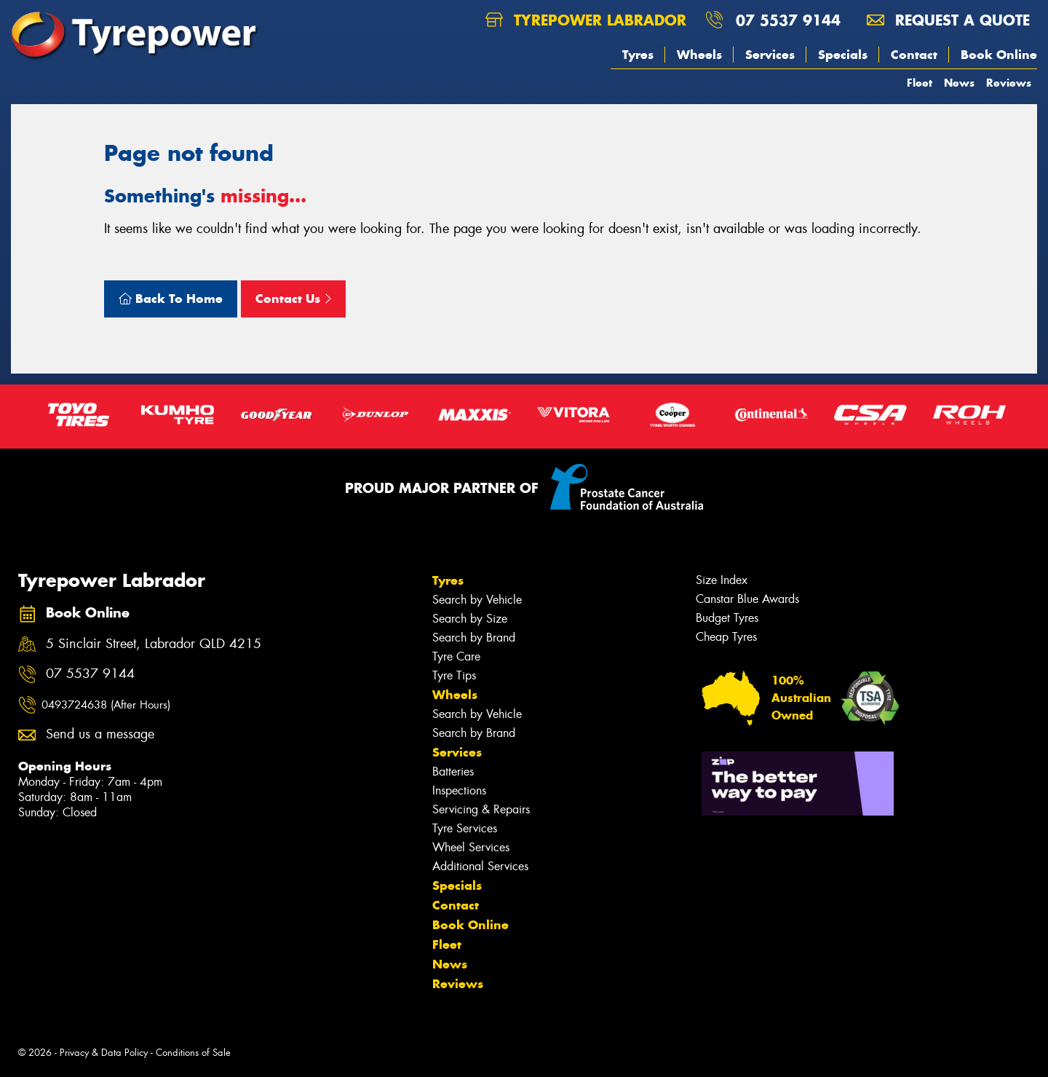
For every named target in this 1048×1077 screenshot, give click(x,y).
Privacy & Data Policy (104, 1052)
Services (770, 55)
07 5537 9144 (788, 20)
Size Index (721, 580)
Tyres (638, 55)
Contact (914, 55)
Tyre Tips (454, 675)
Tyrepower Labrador (585, 20)
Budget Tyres (727, 618)
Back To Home (171, 299)
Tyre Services (464, 828)
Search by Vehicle (477, 599)
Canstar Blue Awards (747, 599)
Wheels (699, 55)
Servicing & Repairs (481, 809)
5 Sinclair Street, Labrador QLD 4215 (153, 644)
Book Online (999, 55)
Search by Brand (473, 637)
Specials (843, 55)
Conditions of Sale (193, 1052)
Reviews (1008, 83)
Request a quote (948, 20)
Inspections (459, 790)
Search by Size (469, 618)
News (959, 83)
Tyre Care (456, 656)
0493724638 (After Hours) (105, 705)
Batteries (453, 771)
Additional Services (480, 866)
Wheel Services (470, 847)
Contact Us (293, 299)
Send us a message (100, 734)
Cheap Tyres (726, 636)
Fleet (919, 83)
